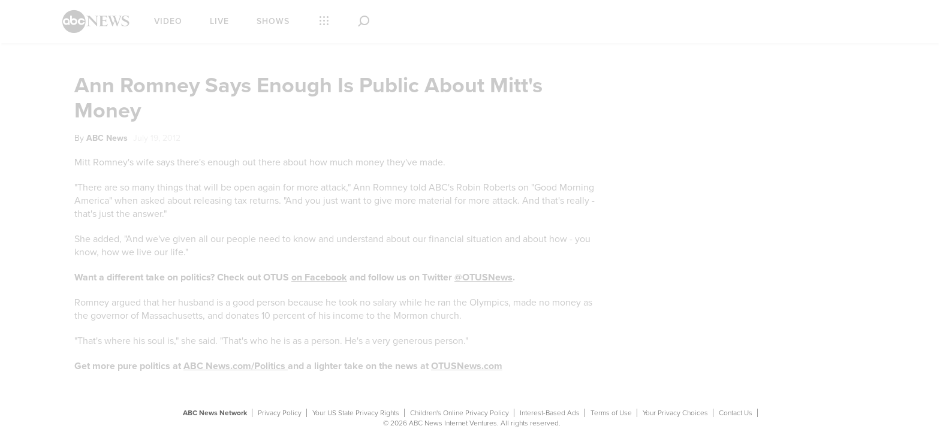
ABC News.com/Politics (235, 366)
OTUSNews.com (466, 366)
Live (219, 21)
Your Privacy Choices (675, 413)
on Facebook (319, 277)
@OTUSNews (483, 277)
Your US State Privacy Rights (355, 413)
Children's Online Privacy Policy (459, 413)
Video (168, 21)
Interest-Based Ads (550, 413)
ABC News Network (215, 413)
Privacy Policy (280, 413)
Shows (273, 21)
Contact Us (735, 413)
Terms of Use (611, 413)
